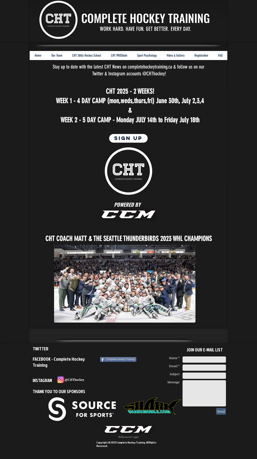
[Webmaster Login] (128, 437)
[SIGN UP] (128, 138)
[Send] (221, 411)
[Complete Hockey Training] (118, 359)
